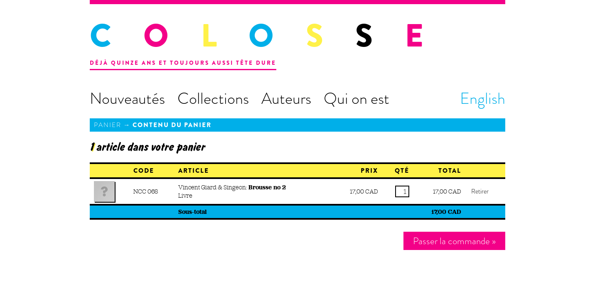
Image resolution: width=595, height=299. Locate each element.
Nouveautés (127, 98)
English (482, 98)
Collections (213, 98)
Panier (107, 125)
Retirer (480, 191)
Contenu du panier (172, 125)
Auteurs (286, 98)
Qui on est (356, 98)
